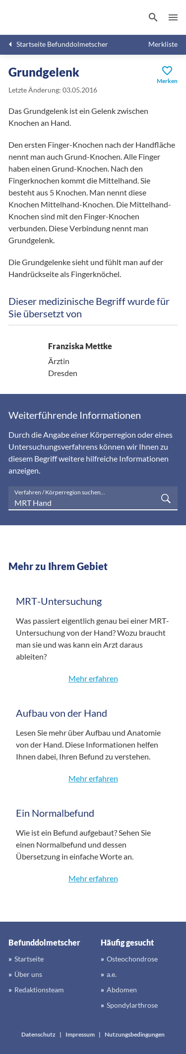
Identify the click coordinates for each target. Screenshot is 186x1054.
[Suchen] (153, 17)
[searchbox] (93, 498)
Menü (173, 17)
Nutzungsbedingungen (135, 1034)
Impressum (80, 1034)
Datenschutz (38, 1034)
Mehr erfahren (93, 678)
